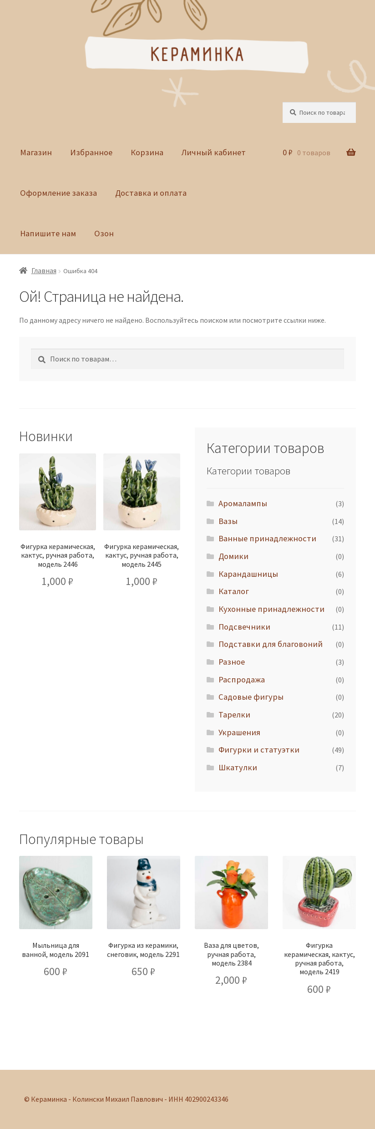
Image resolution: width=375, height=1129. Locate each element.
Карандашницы (248, 574)
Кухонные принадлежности (271, 609)
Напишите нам (48, 233)
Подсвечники (244, 626)
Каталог (233, 591)
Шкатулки (237, 767)
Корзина (147, 152)
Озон (104, 233)
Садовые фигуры (251, 697)
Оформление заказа (58, 193)
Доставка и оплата (151, 193)
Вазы (228, 521)
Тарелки (234, 714)
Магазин (36, 152)
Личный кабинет (214, 152)
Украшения (239, 732)
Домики (233, 556)
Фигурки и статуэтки (258, 749)
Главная (43, 270)
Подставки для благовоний (270, 644)
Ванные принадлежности (267, 538)
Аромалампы (242, 503)
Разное (231, 661)
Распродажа (241, 679)
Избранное (91, 152)
